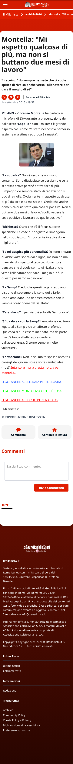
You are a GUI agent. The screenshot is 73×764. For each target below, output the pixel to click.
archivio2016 (33, 14)
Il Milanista (10, 14)
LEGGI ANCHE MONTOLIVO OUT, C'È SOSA (31, 391)
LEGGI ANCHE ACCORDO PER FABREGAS (30, 400)
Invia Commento (51, 488)
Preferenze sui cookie (16, 730)
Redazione (9, 690)
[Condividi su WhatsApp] (4, 97)
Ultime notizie (12, 666)
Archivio (8, 710)
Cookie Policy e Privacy (17, 720)
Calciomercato (12, 671)
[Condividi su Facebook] (11, 97)
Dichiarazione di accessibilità (21, 725)
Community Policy (14, 715)
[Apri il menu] (5, 4)
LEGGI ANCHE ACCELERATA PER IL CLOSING (32, 382)
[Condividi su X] (17, 97)
